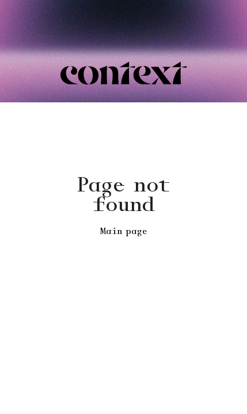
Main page (123, 232)
